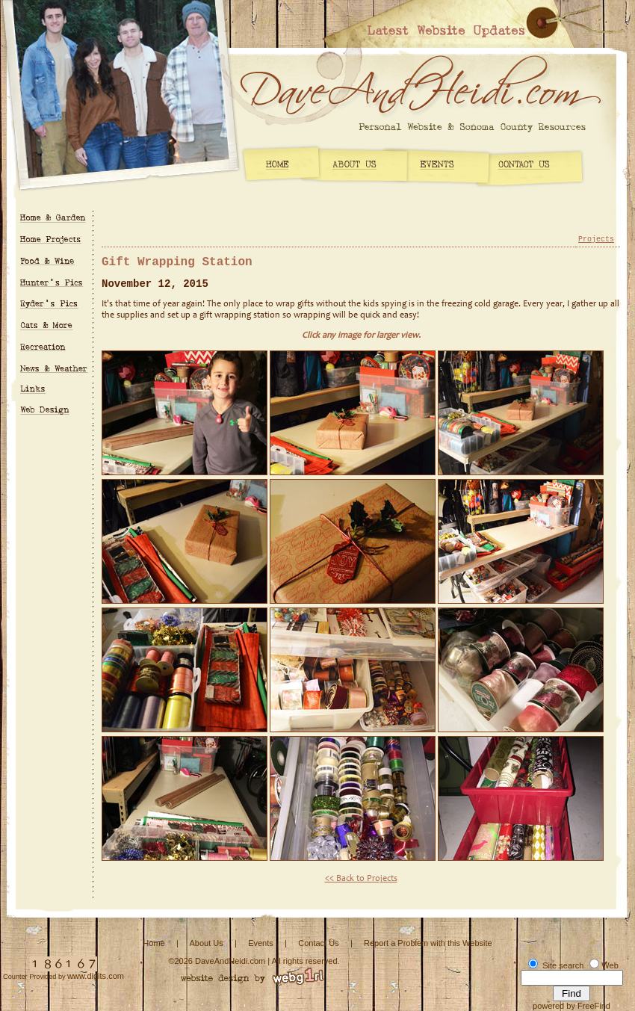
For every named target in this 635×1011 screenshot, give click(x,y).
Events (260, 943)
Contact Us (318, 943)
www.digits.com (95, 975)
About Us (206, 943)
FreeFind (593, 1005)
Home (153, 943)
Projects (596, 239)
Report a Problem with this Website (428, 943)
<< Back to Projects (361, 878)
